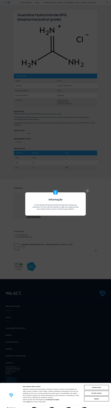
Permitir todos (96, 383)
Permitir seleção (96, 389)
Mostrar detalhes (95, 404)
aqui (28, 397)
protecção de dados (52, 395)
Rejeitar (96, 394)
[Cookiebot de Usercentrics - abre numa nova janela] (11, 404)
